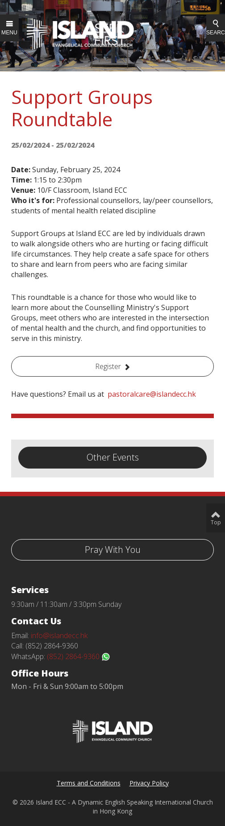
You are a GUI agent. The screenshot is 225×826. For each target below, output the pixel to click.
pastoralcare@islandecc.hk (152, 394)
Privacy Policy (149, 783)
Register (108, 366)
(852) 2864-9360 (78, 656)
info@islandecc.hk (59, 635)
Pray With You (113, 550)
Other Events (113, 457)
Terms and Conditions (89, 783)
